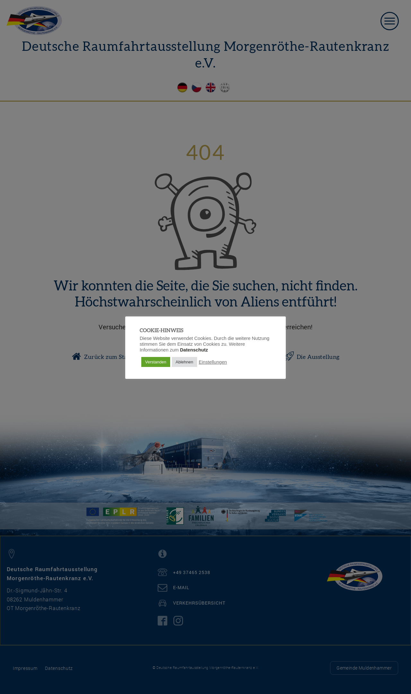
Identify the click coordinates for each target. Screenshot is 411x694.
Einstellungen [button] (213, 362)
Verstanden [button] (155, 362)
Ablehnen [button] (184, 362)
